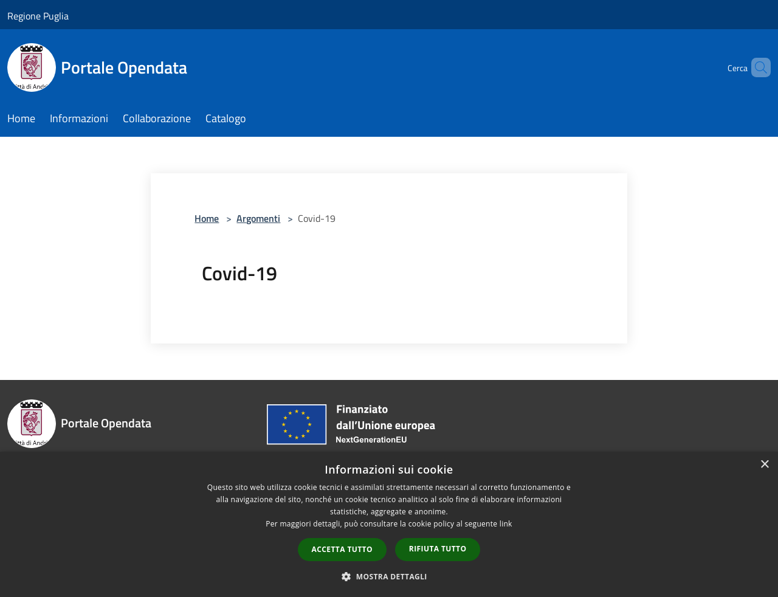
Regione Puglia (38, 16)
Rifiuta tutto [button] (438, 549)
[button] (389, 576)
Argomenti (258, 218)
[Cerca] (756, 67)
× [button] (764, 464)
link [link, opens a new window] (506, 524)
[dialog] (389, 524)
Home (206, 218)
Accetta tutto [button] (342, 549)
